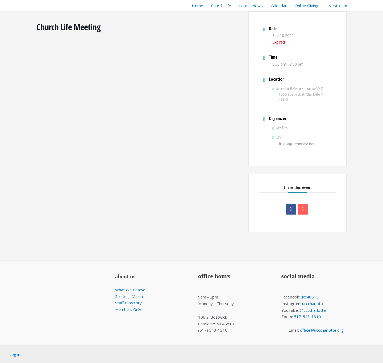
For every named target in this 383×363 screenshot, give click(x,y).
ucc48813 (310, 297)
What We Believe (131, 289)
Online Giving (306, 5)
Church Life (221, 5)
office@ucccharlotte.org (322, 330)
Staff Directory (128, 302)
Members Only (128, 309)
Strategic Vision (129, 296)
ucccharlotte (313, 303)
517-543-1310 (307, 316)
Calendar (279, 5)
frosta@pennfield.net (297, 143)
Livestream (336, 5)
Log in (14, 354)
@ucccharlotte (313, 310)
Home (197, 5)
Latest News (251, 5)
